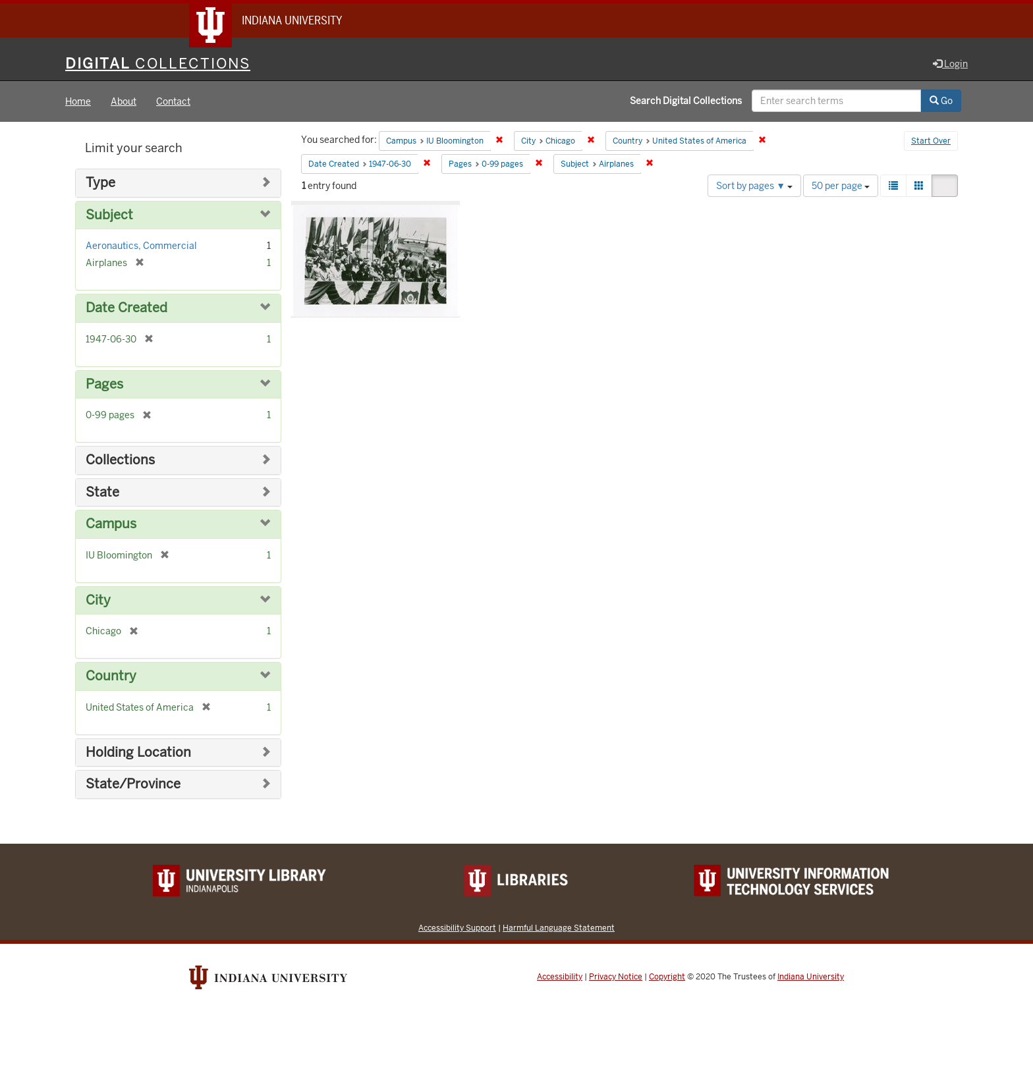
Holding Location (138, 752)
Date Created (126, 308)
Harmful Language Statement (559, 928)
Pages (104, 384)
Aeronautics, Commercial (141, 246)
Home (78, 101)
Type (100, 183)
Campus (111, 524)
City (98, 600)
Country (111, 676)
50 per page (841, 186)
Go (941, 101)
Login (950, 64)
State (102, 492)
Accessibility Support (457, 928)
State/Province (133, 784)
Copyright (667, 976)
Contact (173, 101)
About (123, 101)
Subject (109, 215)
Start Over (931, 141)
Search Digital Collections (686, 101)
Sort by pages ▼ (754, 186)
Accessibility (559, 976)
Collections (120, 460)
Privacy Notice (615, 976)
